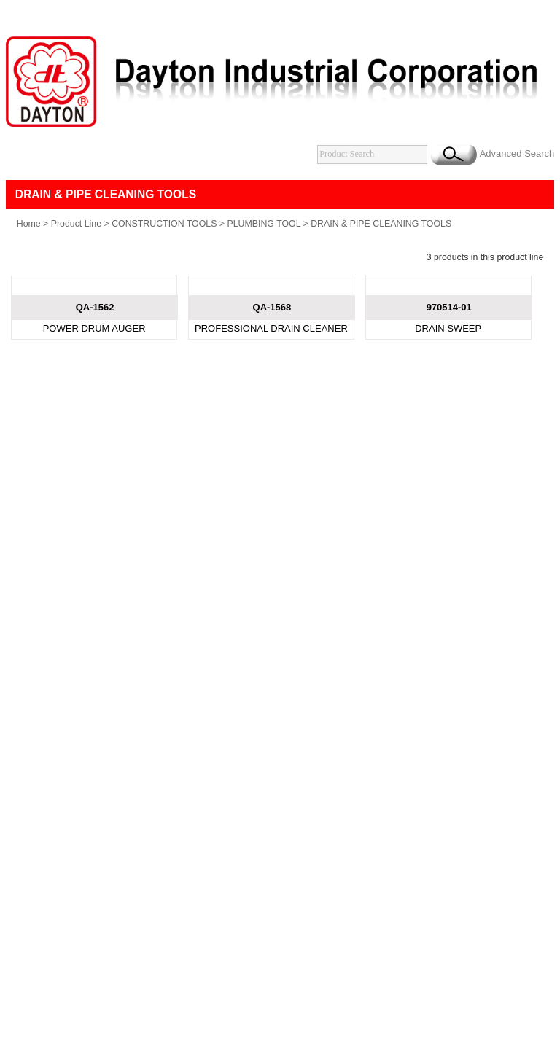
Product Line (76, 260)
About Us (114, 577)
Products (168, 577)
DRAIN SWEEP (448, 487)
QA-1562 (95, 466)
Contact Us (335, 577)
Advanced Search (517, 189)
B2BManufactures (364, 626)
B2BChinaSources (443, 626)
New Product (231, 577)
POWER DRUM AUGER (94, 487)
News (285, 577)
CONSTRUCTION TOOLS (164, 260)
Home (29, 260)
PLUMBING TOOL (263, 260)
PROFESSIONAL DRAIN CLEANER (271, 487)
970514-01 (449, 466)
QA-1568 (272, 466)
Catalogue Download (420, 577)
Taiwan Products (289, 626)
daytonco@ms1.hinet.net (325, 613)
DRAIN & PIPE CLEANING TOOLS (381, 260)
